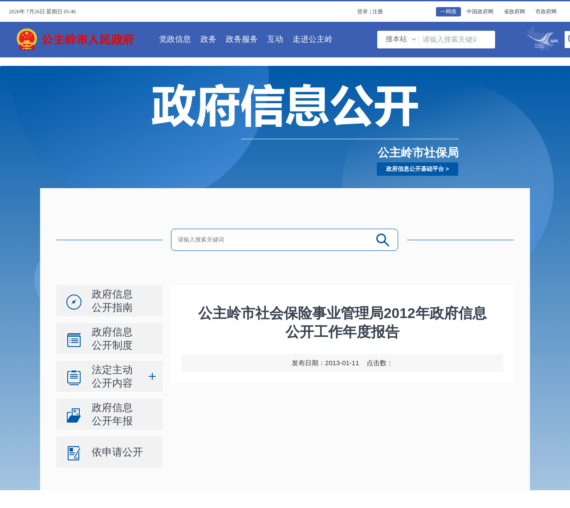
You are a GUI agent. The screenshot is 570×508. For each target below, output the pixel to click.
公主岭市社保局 (418, 152)
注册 (377, 11)
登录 (362, 11)
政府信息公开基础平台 (415, 168)
